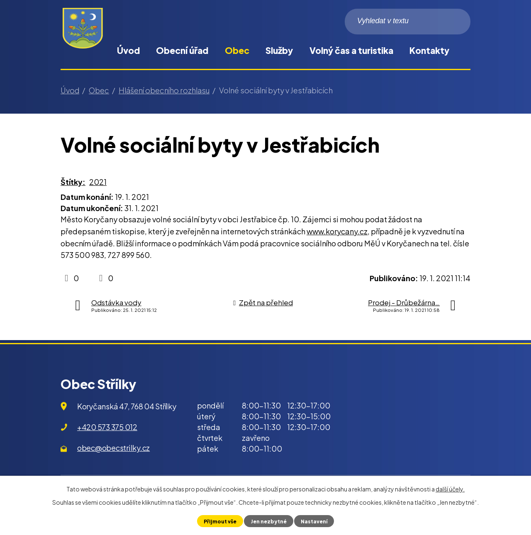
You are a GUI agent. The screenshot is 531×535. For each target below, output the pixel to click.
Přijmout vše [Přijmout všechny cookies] (218, 521)
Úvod (128, 50)
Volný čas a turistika (351, 50)
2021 (98, 182)
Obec (237, 50)
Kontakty (429, 50)
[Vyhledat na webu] (407, 21)
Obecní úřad (182, 50)
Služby (279, 50)
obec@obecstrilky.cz (113, 447)
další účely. (450, 489)
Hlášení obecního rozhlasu (164, 90)
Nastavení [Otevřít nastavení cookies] (315, 521)
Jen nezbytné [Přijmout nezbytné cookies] (268, 521)
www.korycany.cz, (338, 231)
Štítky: (73, 182)
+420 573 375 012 (107, 427)
